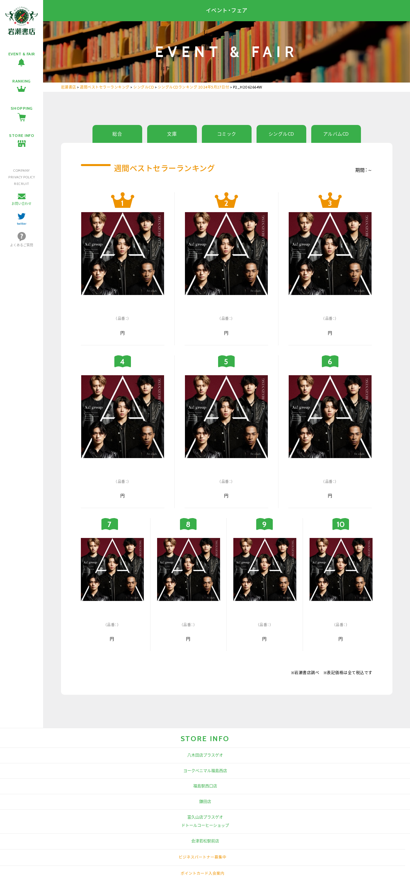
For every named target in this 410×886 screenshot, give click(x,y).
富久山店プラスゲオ (205, 817)
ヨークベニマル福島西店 (205, 770)
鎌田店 (205, 801)
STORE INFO (21, 135)
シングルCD (281, 134)
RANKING (21, 81)
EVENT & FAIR (21, 53)
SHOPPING (22, 108)
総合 (117, 134)
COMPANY (21, 170)
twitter (22, 223)
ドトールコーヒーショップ (205, 825)
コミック (226, 134)
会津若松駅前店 (205, 841)
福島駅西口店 (205, 786)
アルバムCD (336, 134)
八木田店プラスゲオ (205, 755)
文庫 (172, 134)
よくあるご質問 (21, 245)
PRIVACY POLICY (21, 177)
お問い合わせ (21, 204)
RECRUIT (21, 184)
